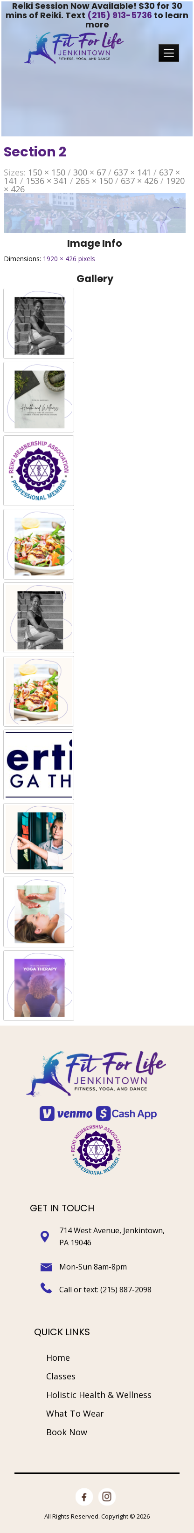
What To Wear (75, 1413)
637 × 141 (132, 172)
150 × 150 (46, 172)
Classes (61, 1376)
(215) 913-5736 (119, 15)
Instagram (107, 1491)
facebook (84, 1491)
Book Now (66, 1432)
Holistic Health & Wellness (99, 1394)
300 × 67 (89, 172)
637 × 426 (139, 180)
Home (58, 1357)
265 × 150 (94, 180)
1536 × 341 (47, 180)
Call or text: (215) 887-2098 (106, 1289)
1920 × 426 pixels (69, 258)
